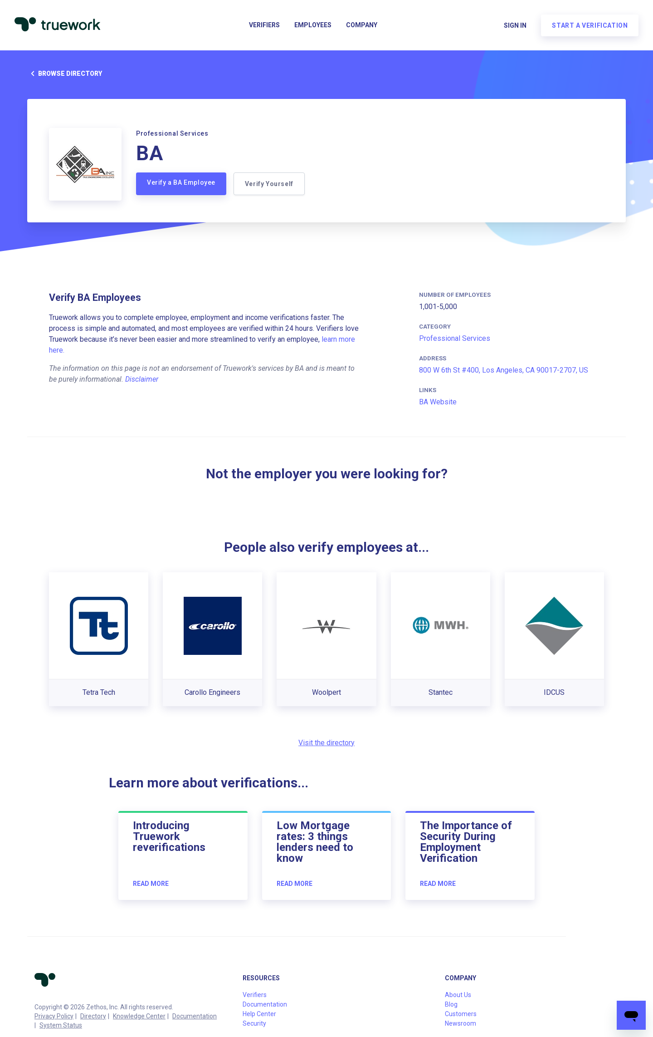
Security (254, 1023)
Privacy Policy (53, 1016)
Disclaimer (141, 379)
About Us (458, 994)
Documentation (194, 1016)
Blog (451, 1004)
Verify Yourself (269, 183)
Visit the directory (326, 742)
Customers (461, 1013)
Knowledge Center (139, 1016)
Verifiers (264, 25)
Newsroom (460, 1023)
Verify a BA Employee (181, 182)
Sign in (515, 25)
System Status (60, 1025)
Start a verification (590, 25)
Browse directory (64, 73)
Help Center (259, 1013)
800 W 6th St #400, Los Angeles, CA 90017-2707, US (503, 370)
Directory (93, 1016)
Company (361, 25)
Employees (312, 25)
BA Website (438, 402)
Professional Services (454, 338)
